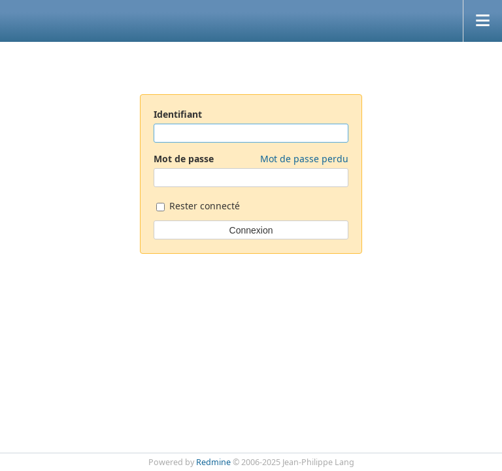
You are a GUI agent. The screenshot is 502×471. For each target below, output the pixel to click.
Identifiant (178, 114)
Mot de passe (251, 158)
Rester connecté (198, 207)
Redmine (213, 462)
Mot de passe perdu (304, 158)
